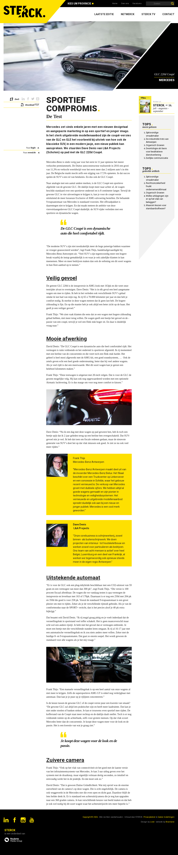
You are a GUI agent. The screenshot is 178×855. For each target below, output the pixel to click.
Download (29, 105)
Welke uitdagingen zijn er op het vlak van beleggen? (157, 199)
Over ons (125, 3)
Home (114, 3)
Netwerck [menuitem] (127, 14)
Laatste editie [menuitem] (104, 14)
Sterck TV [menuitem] (148, 14)
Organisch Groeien (155, 145)
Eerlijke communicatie (157, 158)
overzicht (32, 152)
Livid (152, 822)
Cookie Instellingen (166, 817)
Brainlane (170, 822)
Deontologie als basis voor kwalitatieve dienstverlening (156, 151)
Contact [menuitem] (168, 14)
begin (33, 148)
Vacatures (137, 3)
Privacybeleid (149, 817)
